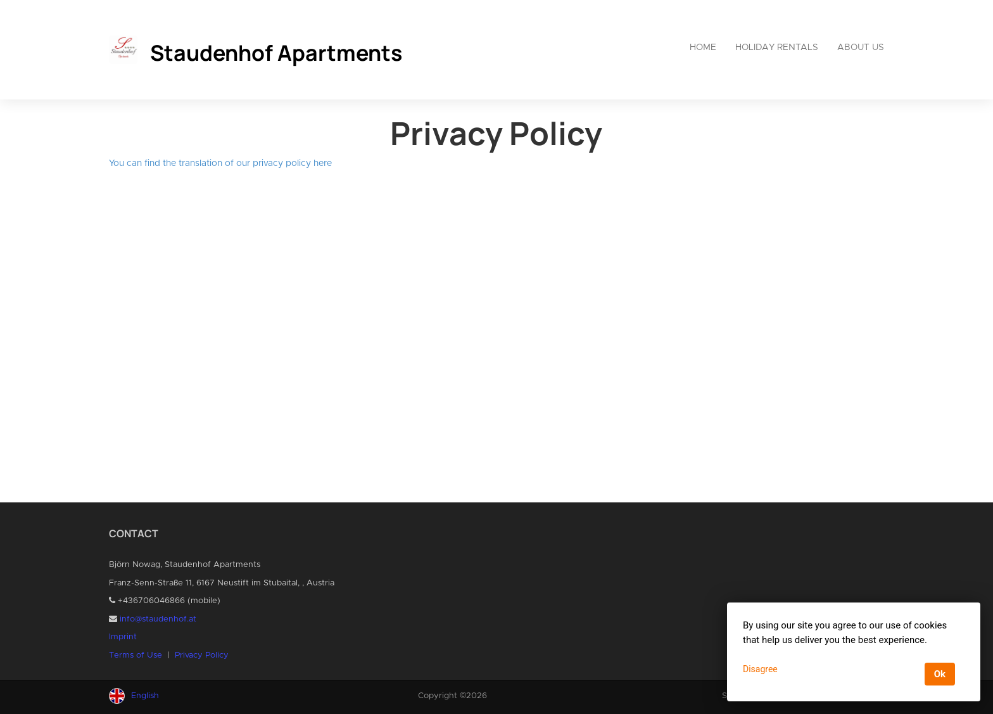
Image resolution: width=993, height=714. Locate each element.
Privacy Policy (202, 655)
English (145, 696)
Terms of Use (135, 655)
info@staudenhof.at (158, 619)
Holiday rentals (776, 47)
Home (703, 47)
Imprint (123, 637)
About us (860, 47)
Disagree (760, 669)
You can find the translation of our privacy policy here (220, 163)
